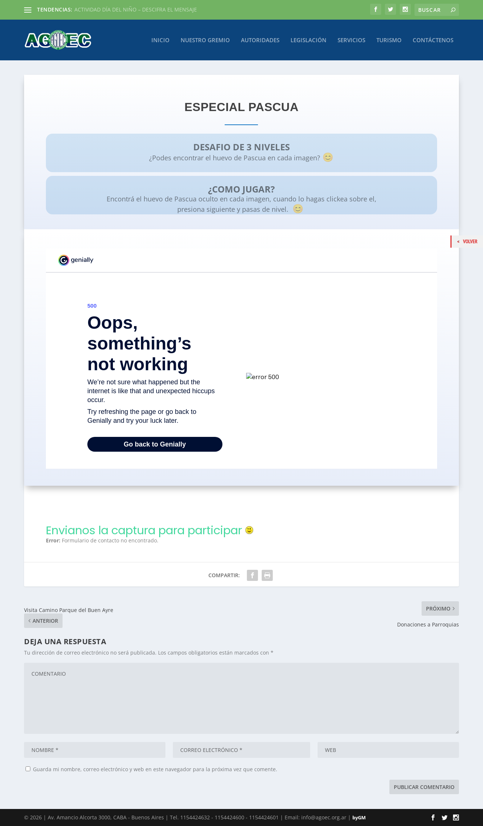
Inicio (160, 40)
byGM (359, 817)
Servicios (351, 40)
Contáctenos (433, 40)
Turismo (389, 40)
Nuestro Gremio (205, 40)
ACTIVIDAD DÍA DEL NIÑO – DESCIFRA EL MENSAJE (135, 9)
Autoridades (260, 40)
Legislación (308, 40)
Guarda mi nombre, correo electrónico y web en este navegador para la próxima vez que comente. (155, 769)
